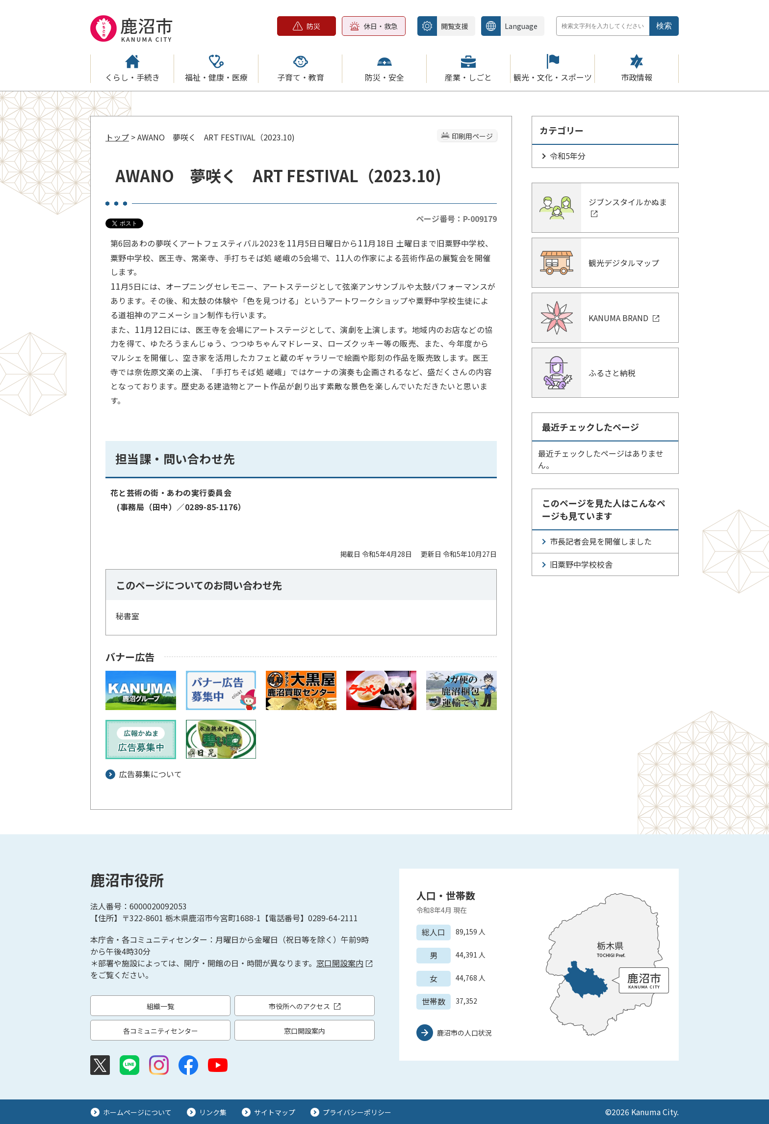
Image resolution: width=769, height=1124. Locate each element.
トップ (117, 137)
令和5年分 (568, 156)
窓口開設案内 (344, 963)
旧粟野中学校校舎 (581, 564)
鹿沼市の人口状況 (464, 1033)
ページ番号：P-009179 (456, 218)
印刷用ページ (472, 136)
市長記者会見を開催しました (601, 541)
